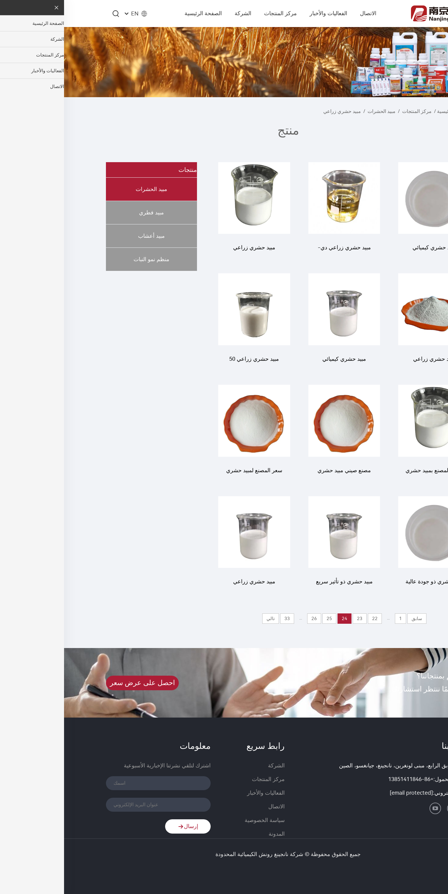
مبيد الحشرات (317, 111)
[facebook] (389, 808)
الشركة (179, 13)
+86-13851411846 (346, 779)
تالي (206, 618)
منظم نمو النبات (87, 259)
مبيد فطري (87, 212)
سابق (353, 618)
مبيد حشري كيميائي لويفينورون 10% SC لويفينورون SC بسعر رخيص (280, 362)
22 (311, 618)
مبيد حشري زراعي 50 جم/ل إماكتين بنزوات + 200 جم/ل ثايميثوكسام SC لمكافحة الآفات (190, 362)
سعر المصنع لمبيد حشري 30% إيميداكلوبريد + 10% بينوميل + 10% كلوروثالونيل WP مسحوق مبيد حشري (190, 473)
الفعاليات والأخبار (264, 13)
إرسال (124, 827)
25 (265, 618)
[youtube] (371, 808)
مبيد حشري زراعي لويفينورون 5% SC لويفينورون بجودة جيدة (190, 250)
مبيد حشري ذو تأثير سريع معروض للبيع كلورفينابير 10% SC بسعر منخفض (280, 584)
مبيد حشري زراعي (278, 111)
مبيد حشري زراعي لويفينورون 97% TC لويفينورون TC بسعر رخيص (370, 362)
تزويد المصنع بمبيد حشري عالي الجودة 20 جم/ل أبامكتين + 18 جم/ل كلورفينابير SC (370, 473)
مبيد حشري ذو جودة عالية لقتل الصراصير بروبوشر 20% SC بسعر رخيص (370, 584)
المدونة (213, 834)
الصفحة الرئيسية (139, 13)
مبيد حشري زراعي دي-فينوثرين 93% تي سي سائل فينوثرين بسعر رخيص (280, 250)
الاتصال (304, 13)
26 (250, 618)
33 (223, 618)
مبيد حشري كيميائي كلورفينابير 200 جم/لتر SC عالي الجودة (370, 250)
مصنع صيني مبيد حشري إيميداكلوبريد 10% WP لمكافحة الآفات (280, 473)
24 (280, 618)
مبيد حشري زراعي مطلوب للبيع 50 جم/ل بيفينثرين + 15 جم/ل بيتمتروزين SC (190, 584)
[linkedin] (400, 808)
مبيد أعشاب (87, 236)
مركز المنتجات (216, 13)
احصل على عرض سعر (78, 683)
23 (295, 618)
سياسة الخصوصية (201, 820)
